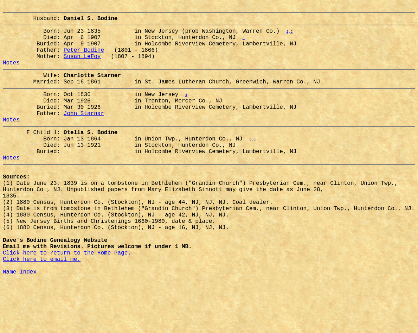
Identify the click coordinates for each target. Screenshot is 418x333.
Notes (11, 73)
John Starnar (84, 133)
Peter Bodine (84, 58)
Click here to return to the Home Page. (67, 300)
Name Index (20, 323)
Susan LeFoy (82, 66)
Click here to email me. (42, 308)
